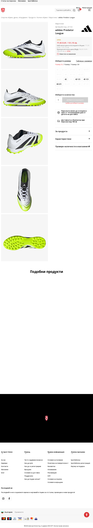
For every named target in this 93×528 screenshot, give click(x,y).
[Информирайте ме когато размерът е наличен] (57, 70)
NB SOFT (50, 526)
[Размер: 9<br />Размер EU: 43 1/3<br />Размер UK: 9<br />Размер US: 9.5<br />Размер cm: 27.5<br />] (77, 79)
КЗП (49, 476)
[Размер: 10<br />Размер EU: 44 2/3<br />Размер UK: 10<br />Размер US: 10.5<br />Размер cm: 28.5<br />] (58, 84)
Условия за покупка (55, 479)
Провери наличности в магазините (72, 146)
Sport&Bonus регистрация (80, 463)
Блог (2, 473)
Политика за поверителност (58, 463)
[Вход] (79, 10)
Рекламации (52, 473)
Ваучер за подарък (78, 466)
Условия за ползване (55, 460)
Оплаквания (52, 469)
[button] (65, 10)
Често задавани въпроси (33, 460)
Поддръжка (28, 476)
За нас (3, 460)
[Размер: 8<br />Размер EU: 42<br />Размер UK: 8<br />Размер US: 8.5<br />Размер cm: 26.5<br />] (66, 79)
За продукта (72, 131)
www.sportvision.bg (34, 526)
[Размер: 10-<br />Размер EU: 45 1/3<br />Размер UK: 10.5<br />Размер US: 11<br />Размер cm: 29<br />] (86, 79)
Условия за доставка (32, 473)
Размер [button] (67, 64)
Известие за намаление (68, 54)
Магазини (4, 469)
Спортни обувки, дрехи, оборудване (14, 17)
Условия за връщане (55, 482)
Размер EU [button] (59, 64)
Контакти (4, 466)
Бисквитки (51, 466)
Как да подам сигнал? (32, 479)
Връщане (27, 469)
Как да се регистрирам (32, 466)
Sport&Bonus (75, 460)
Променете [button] (19, 512)
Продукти (32, 17)
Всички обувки (42, 17)
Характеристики (72, 138)
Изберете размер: (63, 61)
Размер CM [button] (75, 64)
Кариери (4, 463)
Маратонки (53, 17)
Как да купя (28, 463)
